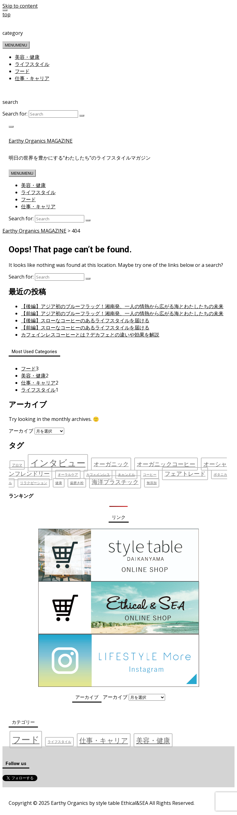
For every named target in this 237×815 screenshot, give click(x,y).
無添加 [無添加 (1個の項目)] (152, 483)
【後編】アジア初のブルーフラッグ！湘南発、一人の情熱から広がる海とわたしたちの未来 (122, 306)
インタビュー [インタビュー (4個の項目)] (57, 463)
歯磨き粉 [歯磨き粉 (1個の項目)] (77, 483)
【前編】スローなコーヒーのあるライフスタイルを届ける (85, 327)
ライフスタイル (32, 64)
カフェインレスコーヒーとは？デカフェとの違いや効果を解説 (90, 334)
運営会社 (18, 793)
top (6, 14)
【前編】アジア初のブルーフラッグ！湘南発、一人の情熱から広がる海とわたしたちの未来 (122, 313)
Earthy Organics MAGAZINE (41, 140)
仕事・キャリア (32, 78)
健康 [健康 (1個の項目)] (58, 483)
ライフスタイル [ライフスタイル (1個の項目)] (59, 742)
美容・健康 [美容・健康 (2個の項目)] (153, 740)
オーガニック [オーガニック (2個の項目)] (111, 464)
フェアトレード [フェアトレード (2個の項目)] (185, 474)
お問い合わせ (93, 793)
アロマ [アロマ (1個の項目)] (17, 465)
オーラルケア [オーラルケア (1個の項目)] (68, 474)
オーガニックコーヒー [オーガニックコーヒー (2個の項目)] (166, 464)
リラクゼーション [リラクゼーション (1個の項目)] (33, 483)
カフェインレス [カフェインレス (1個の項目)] (98, 474)
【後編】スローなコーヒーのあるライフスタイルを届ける (85, 320)
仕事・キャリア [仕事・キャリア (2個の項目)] (103, 740)
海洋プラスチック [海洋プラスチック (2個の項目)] (115, 482)
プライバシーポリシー (53, 793)
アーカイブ (21, 430)
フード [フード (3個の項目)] (26, 739)
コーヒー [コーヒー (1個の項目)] (149, 474)
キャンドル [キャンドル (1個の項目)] (126, 474)
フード (22, 71)
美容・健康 (27, 57)
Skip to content (20, 5)
